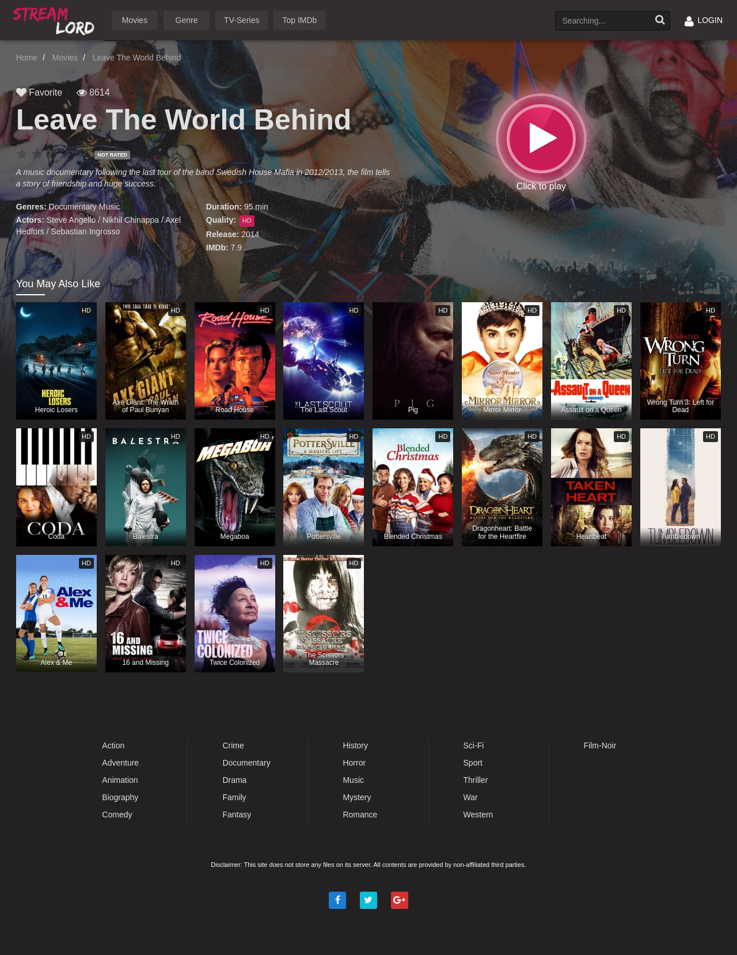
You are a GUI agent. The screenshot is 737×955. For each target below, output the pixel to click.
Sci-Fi (474, 745)
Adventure (120, 762)
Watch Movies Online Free (56, 19)
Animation (120, 780)
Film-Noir (600, 745)
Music (109, 206)
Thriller (476, 780)
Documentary (73, 206)
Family (234, 797)
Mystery (357, 797)
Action (113, 745)
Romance (360, 814)
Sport (473, 762)
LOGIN (704, 20)
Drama (234, 780)
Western (478, 814)
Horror (354, 762)
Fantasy (236, 814)
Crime (233, 745)
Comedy (117, 814)
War (471, 797)
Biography (120, 797)
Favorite (39, 92)
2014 (250, 234)
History (355, 745)
